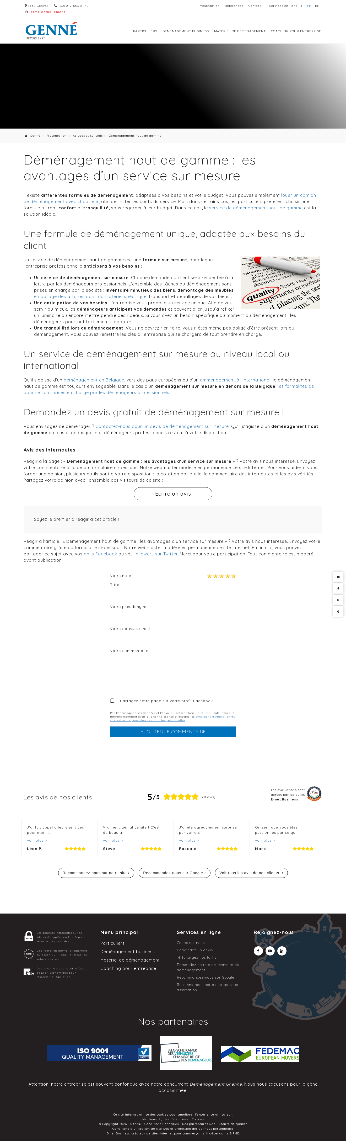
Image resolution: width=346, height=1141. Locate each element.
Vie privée (180, 1119)
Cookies (198, 1119)
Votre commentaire (129, 650)
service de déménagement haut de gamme (256, 207)
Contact (254, 6)
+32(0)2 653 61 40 (72, 6)
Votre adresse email (130, 628)
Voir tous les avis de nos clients (249, 873)
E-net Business (118, 1133)
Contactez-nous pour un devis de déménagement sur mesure (162, 426)
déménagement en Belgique (94, 380)
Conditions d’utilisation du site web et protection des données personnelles (173, 1129)
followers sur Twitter (155, 553)
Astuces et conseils (88, 135)
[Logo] (51, 31)
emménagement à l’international (235, 380)
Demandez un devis (195, 950)
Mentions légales (155, 1119)
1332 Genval (36, 6)
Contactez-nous (191, 943)
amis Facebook (100, 553)
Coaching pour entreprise (296, 31)
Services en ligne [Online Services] (283, 6)
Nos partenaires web (198, 1124)
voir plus (36, 840)
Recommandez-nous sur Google (173, 873)
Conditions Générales (161, 1124)
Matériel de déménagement (240, 31)
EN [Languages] (317, 6)
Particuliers (145, 31)
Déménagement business (186, 31)
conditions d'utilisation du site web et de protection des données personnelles (172, 718)
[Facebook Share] (338, 588)
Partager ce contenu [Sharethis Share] (338, 611)
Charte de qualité (233, 1124)
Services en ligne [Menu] (199, 932)
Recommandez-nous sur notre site (95, 873)
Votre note (120, 575)
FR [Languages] (309, 6)
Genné (32, 135)
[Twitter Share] (338, 600)
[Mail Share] (338, 577)
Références (234, 6)
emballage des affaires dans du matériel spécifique (90, 296)
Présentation (209, 6)
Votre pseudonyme (129, 606)
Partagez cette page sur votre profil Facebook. (167, 700)
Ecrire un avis (173, 493)
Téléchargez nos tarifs (197, 957)
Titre (114, 584)
